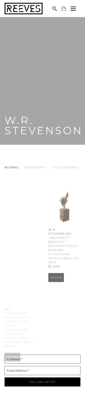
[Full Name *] (42, 362)
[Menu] (73, 8)
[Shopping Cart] (63, 8)
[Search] (54, 8)
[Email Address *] (42, 374)
